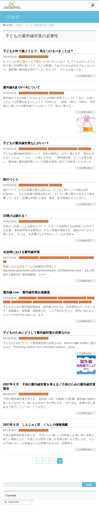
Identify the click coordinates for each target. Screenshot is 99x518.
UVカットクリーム (28, 258)
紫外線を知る (56, 93)
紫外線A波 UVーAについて (21, 87)
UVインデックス (27, 298)
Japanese (11, 501)
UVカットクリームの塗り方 (33, 149)
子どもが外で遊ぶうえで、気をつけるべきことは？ (38, 51)
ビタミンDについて (21, 302)
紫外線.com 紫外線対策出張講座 (26, 292)
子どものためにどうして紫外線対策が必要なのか (36, 332)
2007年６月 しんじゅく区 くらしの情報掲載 (35, 424)
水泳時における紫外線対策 (21, 252)
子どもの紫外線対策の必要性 (33, 57)
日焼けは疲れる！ (15, 215)
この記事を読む (84, 76)
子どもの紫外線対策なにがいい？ (26, 143)
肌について (84, 149)
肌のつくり (10, 179)
